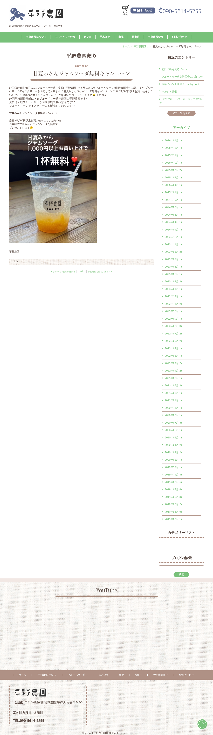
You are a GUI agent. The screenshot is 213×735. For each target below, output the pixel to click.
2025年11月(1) (173, 155)
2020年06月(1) (173, 430)
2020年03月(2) (173, 452)
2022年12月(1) (173, 296)
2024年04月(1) (173, 222)
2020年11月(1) (173, 407)
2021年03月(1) (173, 393)
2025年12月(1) (173, 147)
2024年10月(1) (173, 199)
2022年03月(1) (173, 355)
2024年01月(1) (173, 229)
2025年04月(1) (173, 185)
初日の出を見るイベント (176, 69)
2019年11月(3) (173, 474)
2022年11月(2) (173, 303)
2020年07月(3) (173, 422)
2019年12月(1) (173, 467)
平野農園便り (155, 36)
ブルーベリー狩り (65, 36)
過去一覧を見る (181, 113)
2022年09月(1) (173, 318)
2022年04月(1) (173, 348)
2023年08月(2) (173, 251)
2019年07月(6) (173, 489)
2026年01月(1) (173, 140)
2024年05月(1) (173, 214)
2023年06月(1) (173, 266)
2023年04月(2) (173, 281)
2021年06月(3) (173, 385)
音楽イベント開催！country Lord (180, 84)
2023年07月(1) (173, 259)
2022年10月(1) (173, 311)
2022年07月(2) (173, 333)
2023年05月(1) (173, 274)
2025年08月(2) (173, 170)
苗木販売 (105, 36)
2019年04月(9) (173, 511)
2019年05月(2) (173, 504)
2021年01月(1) (173, 400)
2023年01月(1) (173, 289)
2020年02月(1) (173, 459)
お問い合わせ (179, 36)
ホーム (126, 46)
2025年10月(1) (173, 162)
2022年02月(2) (173, 363)
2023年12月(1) (173, 237)
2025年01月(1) (173, 192)
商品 (120, 36)
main (81, 271)
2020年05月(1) (173, 437)
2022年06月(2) (173, 340)
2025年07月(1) (173, 177)
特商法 (136, 36)
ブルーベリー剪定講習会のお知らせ (182, 76)
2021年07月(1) (173, 378)
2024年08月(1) (173, 207)
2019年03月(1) (173, 519)
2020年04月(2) (173, 444)
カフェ (87, 36)
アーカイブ (181, 128)
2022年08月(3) (173, 326)
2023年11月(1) (173, 244)
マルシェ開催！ (171, 91)
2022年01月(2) (173, 370)
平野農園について (36, 36)
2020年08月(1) (173, 415)
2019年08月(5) (173, 482)
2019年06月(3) (173, 497)
